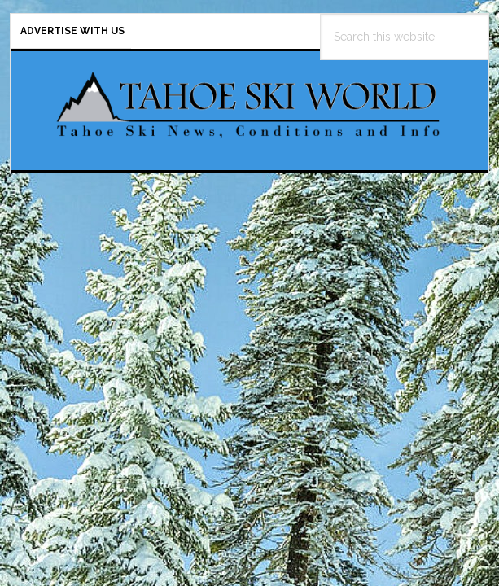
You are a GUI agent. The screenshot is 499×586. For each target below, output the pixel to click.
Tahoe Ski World (249, 104)
